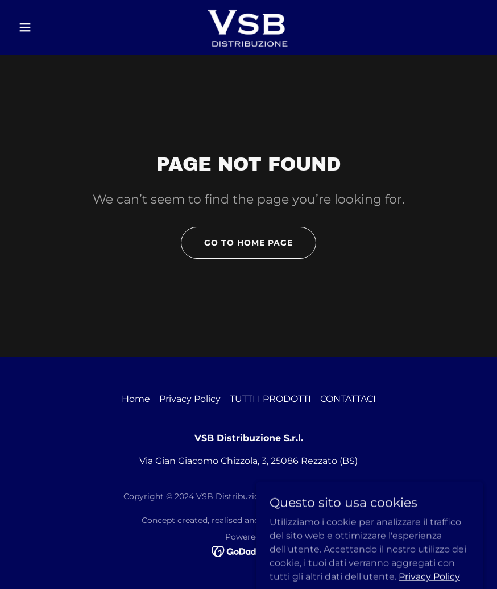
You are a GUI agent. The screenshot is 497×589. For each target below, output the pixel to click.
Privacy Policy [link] (190, 398)
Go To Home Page (248, 243)
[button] (49, 27)
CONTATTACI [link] (348, 398)
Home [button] (136, 398)
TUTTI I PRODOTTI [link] (270, 398)
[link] (248, 27)
